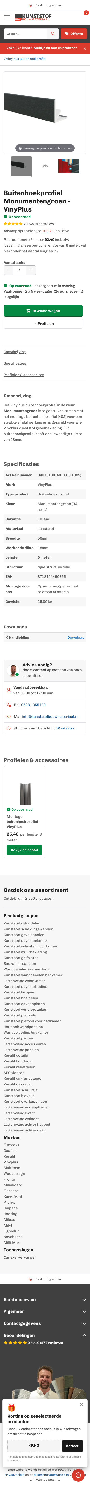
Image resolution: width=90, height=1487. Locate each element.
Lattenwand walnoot (21, 1119)
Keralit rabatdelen (19, 1067)
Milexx (9, 1219)
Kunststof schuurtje (21, 1090)
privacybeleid (14, 1474)
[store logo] (33, 17)
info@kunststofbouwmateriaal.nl (50, 716)
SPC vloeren (14, 1073)
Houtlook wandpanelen (23, 1027)
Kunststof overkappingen (25, 1101)
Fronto (9, 1179)
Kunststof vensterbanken (25, 1009)
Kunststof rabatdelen (22, 923)
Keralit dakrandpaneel (23, 1078)
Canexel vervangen (20, 1257)
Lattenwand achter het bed (27, 1124)
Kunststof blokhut (19, 1096)
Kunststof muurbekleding (25, 952)
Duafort (10, 1150)
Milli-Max (12, 1242)
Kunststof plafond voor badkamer (32, 1021)
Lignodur (11, 1231)
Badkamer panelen (20, 963)
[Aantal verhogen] (31, 270)
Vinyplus (11, 1162)
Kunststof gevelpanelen (24, 935)
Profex (9, 1202)
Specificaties (15, 363)
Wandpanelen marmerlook (26, 969)
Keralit (9, 1156)
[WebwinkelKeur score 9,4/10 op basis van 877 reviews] (45, 224)
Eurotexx (11, 1145)
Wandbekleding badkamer (26, 1032)
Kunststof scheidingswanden (28, 929)
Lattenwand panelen (21, 1050)
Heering (10, 1214)
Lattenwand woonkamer (24, 981)
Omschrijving (15, 352)
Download (75, 637)
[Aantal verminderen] (8, 270)
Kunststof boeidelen (21, 998)
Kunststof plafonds (20, 1015)
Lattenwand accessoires (25, 1044)
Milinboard (13, 1185)
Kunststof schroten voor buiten (30, 946)
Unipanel (11, 1208)
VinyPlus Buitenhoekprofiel (26, 59)
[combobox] (31, 33)
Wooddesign (14, 1173)
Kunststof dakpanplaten (24, 1004)
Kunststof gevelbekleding (25, 986)
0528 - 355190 (33, 705)
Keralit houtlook (17, 1061)
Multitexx (12, 1168)
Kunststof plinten (18, 1038)
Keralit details (16, 1055)
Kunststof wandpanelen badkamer (33, 975)
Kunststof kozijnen (19, 992)
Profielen (43, 324)
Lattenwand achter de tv (25, 1130)
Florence (11, 1191)
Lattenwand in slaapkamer (26, 1107)
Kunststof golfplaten (21, 958)
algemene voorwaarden (51, 1474)
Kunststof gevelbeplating (25, 940)
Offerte (74, 34)
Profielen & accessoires (24, 375)
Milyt (8, 1225)
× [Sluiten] (82, 1404)
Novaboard (13, 1237)
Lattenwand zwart (19, 1113)
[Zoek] (53, 33)
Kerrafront (13, 1196)
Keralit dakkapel (18, 1084)
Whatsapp (65, 728)
